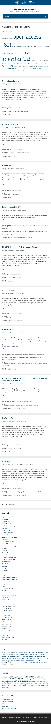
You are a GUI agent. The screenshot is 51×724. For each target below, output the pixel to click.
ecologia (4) (21, 70)
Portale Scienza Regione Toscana (10, 708)
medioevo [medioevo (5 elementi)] (32, 658)
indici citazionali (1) (36, 60)
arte (12, 355)
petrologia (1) (12, 70)
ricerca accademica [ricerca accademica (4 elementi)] (30, 660)
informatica (26, 355)
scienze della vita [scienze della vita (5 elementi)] (14, 662)
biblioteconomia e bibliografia (9, 537)
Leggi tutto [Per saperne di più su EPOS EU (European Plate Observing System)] (17, 265)
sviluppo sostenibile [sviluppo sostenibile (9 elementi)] (35, 662)
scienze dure (29, 363)
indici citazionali (14, 363)
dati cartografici (11, 492)
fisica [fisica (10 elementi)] (43, 656)
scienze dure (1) (46, 60)
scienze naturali (43, 226)
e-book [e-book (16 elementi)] (34, 679)
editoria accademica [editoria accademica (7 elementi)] (30, 656)
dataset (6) (4, 38)
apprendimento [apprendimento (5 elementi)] (5, 652)
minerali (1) (8, 70)
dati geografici (16, 111)
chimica (17, 355)
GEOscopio (6, 461)
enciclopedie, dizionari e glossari (23, 238)
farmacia (6, 608)
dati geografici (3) (10, 38)
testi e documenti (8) (18, 66)
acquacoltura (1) (44, 70)
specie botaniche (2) (8, 53)
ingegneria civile (6, 575)
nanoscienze (5, 593)
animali (9, 232)
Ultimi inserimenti (11, 695)
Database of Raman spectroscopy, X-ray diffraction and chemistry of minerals (24, 379)
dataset (9, 111)
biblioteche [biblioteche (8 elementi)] (5, 679)
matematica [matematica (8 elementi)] (27, 658)
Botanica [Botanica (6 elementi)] (13, 654)
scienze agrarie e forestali (9, 602)
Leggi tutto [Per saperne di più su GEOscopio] (23, 480)
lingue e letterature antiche (9, 577)
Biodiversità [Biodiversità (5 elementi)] (46, 652)
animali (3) (21, 46)
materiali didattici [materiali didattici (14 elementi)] (7, 683)
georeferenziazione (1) (41, 63)
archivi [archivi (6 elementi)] (36, 652)
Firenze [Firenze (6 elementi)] (40, 656)
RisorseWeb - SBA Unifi (25, 9)
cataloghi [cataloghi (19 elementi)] (29, 679)
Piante (37, 232)
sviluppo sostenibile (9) (38, 69)
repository (20, 320)
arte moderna (7, 533)
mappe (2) (18, 46)
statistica (4, 633)
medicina (6, 615)
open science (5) (33, 46)
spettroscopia (34, 405)
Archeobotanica (8, 541)
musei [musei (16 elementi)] (27, 683)
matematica (40, 355)
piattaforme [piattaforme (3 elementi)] (31, 683)
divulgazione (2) (41, 66)
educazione (5, 562)
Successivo (12, 505)
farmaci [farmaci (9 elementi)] (37, 656)
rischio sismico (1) (14, 72)
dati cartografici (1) (35, 63)
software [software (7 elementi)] (36, 685)
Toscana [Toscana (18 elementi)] (10, 664)
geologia (9, 277)
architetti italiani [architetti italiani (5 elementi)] (12, 652)
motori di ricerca (21, 408)
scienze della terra (16, 108)
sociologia (4, 628)
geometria (6, 584)
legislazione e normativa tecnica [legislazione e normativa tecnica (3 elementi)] (38, 681)
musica (4, 591)
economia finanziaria (9, 559)
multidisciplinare (7, 357)
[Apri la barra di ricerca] (45, 16)
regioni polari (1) (35, 66)
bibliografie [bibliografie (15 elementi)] (40, 677)
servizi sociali (5, 626)
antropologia (5, 519)
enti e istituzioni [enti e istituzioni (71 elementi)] (21, 680)
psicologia (15, 357)
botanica (13, 226)
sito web (11, 198)
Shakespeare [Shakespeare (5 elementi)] (27, 662)
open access (24, 111)
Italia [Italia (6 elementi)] (23, 658)
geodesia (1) (4, 72)
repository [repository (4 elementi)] (40, 683)
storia (3, 635)
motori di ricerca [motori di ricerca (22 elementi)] (19, 683)
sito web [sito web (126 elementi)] (22, 685)
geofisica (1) (36, 70)
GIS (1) (46, 63)
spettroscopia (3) (29, 63)
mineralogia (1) (24, 63)
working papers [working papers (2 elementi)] (5, 687)
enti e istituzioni (21, 495)
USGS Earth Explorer (10, 124)
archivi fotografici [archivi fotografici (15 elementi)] (13, 677)
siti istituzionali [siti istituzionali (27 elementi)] (12, 685)
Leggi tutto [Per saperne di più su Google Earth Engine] (18, 99)
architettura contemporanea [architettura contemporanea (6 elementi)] (28, 652)
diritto (3, 550)
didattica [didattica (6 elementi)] (15, 656)
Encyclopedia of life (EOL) (12, 207)
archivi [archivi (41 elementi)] (4, 676)
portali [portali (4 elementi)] (36, 683)
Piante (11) (41, 46)
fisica (20, 355)
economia (4, 555)
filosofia (4, 564)
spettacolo (5, 631)
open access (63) (21, 41)
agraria (4, 517)
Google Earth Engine (10, 80)
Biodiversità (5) (26, 46)
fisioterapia (7, 611)
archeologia (5, 521)
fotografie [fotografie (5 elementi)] (10, 658)
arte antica (7, 530)
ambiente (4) (16, 70)
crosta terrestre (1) (8, 72)
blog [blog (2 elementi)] (24, 679)
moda (3, 586)
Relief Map (6, 165)
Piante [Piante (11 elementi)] (18, 660)
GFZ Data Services (9, 290)
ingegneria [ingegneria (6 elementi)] (19, 658)
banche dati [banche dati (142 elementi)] (31, 676)
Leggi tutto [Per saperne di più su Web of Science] (15, 346)
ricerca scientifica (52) (16, 56)
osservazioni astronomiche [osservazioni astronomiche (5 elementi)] (11, 660)
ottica (5, 568)
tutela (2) (25, 70)
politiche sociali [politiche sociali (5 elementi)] (24, 660)
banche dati (12, 115)
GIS (38, 492)
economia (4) (6, 68)
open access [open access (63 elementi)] (40, 658)
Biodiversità (15, 232)
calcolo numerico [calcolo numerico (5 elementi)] (19, 654)
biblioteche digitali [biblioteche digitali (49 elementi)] (16, 678)
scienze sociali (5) (6, 63)
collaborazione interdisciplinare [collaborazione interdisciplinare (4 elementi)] (39, 654)
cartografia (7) (12, 69)
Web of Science (8, 329)
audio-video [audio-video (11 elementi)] (22, 677)
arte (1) (32, 60)
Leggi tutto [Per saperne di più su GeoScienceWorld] (19, 436)
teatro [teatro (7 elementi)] (42, 662)
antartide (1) (29, 66)
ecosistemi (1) (40, 70)
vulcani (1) (18, 72)
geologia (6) (14, 53)
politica (4, 597)
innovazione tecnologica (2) (20, 68)
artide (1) (32, 66)
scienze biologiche (22, 226)
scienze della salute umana (9, 606)
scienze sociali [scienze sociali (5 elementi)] (22, 662)
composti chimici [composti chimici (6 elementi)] (6, 656)
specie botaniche (10, 234)
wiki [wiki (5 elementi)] (47, 685)
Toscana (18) (7, 66)
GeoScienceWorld (9, 418)
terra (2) (25, 66)
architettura (5, 524)
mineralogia (18, 405)
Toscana (42, 492)
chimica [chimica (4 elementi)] (29, 654)
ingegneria (33, 355)
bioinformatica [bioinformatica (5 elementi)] (5, 654)
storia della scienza (7, 637)
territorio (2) (14, 46)
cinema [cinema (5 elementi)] (32, 654)
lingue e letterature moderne (9, 579)
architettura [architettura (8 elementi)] (19, 652)
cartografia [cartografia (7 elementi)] (25, 654)
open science (30, 232)
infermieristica (7, 613)
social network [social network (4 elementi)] (30, 685)
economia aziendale (9, 557)
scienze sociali (11, 360)
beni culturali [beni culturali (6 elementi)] (40, 652)
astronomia (5, 535)
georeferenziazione (31, 492)
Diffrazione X (11, 405)
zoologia (4, 228)
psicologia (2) (42, 60)
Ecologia (4, 553)
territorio (26, 153)
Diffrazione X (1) (19, 63)
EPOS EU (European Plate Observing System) (20, 247)
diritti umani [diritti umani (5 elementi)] (19, 656)
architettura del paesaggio (9, 526)
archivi (11, 238)
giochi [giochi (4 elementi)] (29, 681)
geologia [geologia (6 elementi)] (14, 658)
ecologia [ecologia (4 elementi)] (24, 656)
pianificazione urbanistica (8, 595)
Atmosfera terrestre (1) (30, 70)
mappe (9, 194)
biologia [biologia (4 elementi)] (10, 654)
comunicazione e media (8, 546)
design (4, 548)
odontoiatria (7, 617)
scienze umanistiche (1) (13, 63)
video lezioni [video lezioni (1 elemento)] (43, 685)
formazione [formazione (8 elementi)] (5, 658)
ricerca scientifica (17, 277)
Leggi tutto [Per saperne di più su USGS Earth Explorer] (36, 141)
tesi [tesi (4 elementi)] (40, 685)
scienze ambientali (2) (28, 68)
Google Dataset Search (8, 699)
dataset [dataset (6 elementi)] (11, 656)
